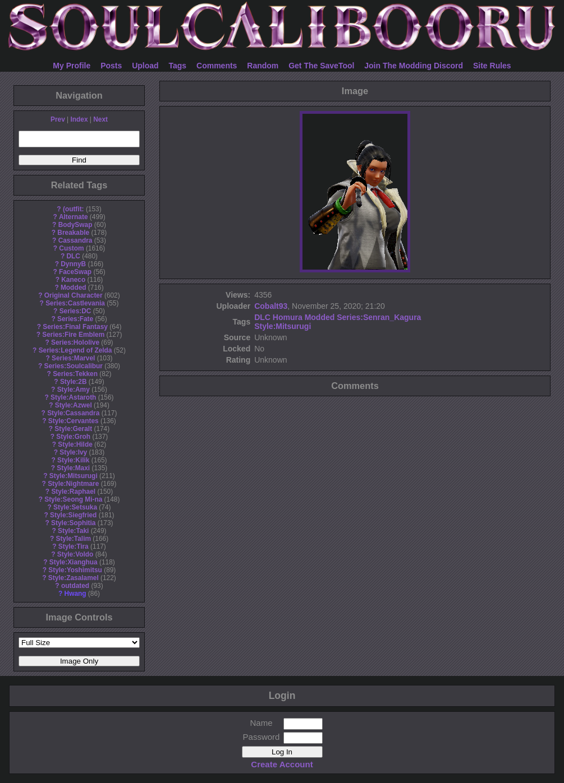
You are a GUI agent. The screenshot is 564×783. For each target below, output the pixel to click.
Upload (145, 65)
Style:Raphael (73, 491)
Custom (71, 248)
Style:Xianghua (73, 562)
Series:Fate (75, 319)
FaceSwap (75, 272)
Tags (178, 65)
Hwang (75, 593)
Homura (287, 317)
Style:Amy (73, 389)
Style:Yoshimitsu (75, 570)
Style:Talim (73, 539)
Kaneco (73, 280)
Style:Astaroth (73, 397)
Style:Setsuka (75, 507)
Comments (216, 65)
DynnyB (73, 264)
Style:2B (73, 382)
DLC (73, 256)
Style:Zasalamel (73, 578)
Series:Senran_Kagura (379, 317)
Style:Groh (73, 437)
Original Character (73, 295)
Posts (111, 65)
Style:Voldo (75, 554)
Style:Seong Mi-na (73, 499)
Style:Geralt (73, 429)
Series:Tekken (75, 374)
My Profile (71, 65)
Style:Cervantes (73, 421)
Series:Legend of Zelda (75, 350)
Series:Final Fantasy (75, 327)
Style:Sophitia (73, 523)
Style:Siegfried (73, 515)
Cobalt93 (270, 306)
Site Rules (492, 65)
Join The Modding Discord (413, 65)
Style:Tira (73, 546)
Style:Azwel (73, 405)
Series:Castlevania (75, 303)
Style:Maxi (73, 468)
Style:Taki (73, 531)
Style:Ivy (73, 452)
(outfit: (73, 209)
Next (100, 119)
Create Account (282, 764)
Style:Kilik (73, 460)
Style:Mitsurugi (73, 476)
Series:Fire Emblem (73, 335)
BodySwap (75, 225)
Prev (58, 119)
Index (79, 119)
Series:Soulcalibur (73, 366)
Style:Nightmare (73, 484)
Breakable (73, 233)
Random (262, 65)
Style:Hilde (75, 444)
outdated (75, 586)
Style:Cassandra (73, 413)
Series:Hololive (75, 342)
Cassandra (75, 240)
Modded (73, 287)
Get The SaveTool (321, 65)
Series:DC (75, 311)
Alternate (73, 217)
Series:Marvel (73, 358)
